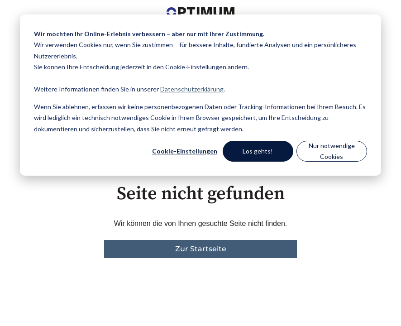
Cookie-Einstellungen (184, 151)
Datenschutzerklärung (192, 89)
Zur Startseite (200, 248)
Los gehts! (258, 151)
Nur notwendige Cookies (332, 151)
